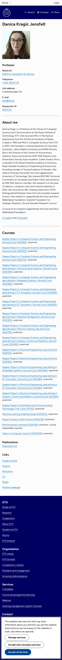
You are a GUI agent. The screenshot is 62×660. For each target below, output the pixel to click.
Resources (7, 471)
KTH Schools (8, 559)
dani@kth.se (8, 100)
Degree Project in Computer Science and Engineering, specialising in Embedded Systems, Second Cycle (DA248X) (29, 280)
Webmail (6, 600)
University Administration (14, 576)
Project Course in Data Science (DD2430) (23, 419)
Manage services (17, 637)
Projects (6, 466)
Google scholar (9, 460)
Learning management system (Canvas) (22, 606)
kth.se (5, 2)
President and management (16, 570)
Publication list (9, 446)
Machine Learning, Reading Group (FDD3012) (24, 414)
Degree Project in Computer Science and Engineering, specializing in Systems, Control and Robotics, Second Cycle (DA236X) (29, 341)
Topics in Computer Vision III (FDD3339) (22, 433)
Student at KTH (10, 529)
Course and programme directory (18, 594)
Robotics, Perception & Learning (18, 74)
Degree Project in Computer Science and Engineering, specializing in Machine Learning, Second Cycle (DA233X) (29, 329)
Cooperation (8, 518)
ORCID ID (7, 109)
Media (5, 482)
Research (6, 512)
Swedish (22, 218)
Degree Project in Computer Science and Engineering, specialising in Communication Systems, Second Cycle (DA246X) (29, 268)
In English (7, 218)
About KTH (7, 524)
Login (56, 2)
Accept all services (18, 652)
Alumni (5, 535)
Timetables (7, 589)
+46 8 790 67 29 (10, 82)
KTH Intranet (8, 540)
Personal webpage (11, 487)
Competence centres (13, 565)
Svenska (44, 12)
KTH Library (8, 553)
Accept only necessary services (24, 644)
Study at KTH (8, 507)
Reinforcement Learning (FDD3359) (20, 424)
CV (3, 476)
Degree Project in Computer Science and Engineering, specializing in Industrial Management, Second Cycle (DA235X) (29, 316)
